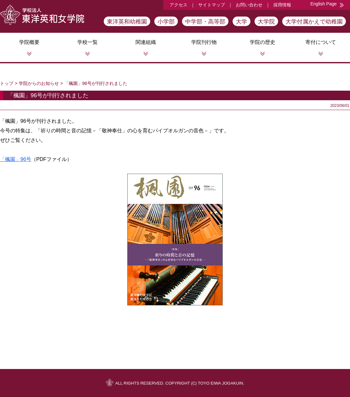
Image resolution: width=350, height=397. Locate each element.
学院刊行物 (204, 42)
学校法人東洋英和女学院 (42, 15)
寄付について (320, 42)
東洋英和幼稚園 (127, 21)
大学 (241, 21)
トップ (6, 83)
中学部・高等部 (205, 21)
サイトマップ (211, 4)
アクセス (178, 4)
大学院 (266, 21)
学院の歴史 (262, 42)
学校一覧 (87, 42)
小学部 (166, 21)
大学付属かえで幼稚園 (314, 21)
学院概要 (29, 42)
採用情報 (282, 4)
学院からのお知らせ (39, 83)
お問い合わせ (249, 4)
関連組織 (146, 42)
